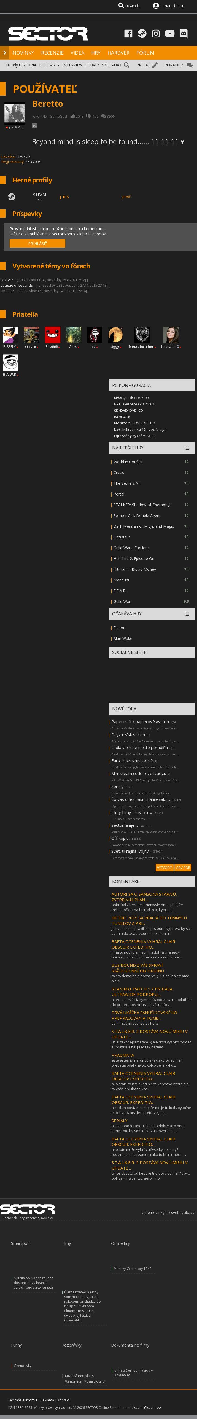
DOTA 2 (7, 279)
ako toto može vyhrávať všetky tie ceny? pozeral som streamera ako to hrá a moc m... (149, 1152)
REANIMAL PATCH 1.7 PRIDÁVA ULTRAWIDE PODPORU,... (142, 991)
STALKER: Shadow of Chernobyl (142, 504)
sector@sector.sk (147, 1407)
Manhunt (121, 580)
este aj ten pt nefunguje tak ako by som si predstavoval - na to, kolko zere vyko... (146, 1063)
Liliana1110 (170, 346)
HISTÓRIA (27, 65)
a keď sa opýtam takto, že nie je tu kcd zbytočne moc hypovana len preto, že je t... (151, 1110)
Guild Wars (123, 601)
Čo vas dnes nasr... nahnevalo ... (140, 799)
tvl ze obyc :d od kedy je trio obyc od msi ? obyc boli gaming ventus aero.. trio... (151, 1176)
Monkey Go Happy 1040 (132, 1268)
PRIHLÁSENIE (174, 6)
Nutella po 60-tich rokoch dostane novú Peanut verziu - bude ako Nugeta (33, 1283)
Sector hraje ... (124, 825)
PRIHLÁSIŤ (37, 243)
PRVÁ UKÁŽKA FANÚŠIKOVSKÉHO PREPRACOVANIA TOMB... (144, 1015)
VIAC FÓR (183, 867)
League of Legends (17, 285)
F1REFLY (9, 346)
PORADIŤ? (173, 65)
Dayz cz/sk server (128, 734)
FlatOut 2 (122, 537)
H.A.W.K (9, 374)
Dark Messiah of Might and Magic (144, 526)
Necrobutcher (141, 346)
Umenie (7, 290)
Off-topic (119, 838)
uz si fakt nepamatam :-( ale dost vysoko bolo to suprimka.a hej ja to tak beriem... (151, 1044)
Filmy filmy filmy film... (131, 812)
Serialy (117, 786)
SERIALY (120, 1120)
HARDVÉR (118, 52)
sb (93, 346)
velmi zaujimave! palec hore (135, 1023)
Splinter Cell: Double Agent (137, 515)
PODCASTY (49, 65)
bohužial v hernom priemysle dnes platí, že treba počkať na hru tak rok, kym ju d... (147, 907)
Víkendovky (22, 1365)
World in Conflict (128, 461)
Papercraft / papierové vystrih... (141, 721)
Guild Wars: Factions (132, 547)
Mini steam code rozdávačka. (138, 773)
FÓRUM (145, 52)
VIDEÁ (77, 52)
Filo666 (51, 346)
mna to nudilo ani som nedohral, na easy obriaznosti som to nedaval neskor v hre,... (147, 955)
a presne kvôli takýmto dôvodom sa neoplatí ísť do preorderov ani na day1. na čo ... (151, 1002)
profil (126, 196)
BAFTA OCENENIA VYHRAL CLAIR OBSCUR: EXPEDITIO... (143, 944)
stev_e (30, 346)
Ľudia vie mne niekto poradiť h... (140, 747)
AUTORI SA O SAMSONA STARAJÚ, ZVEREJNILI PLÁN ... (144, 896)
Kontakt (63, 1400)
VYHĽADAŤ (112, 65)
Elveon (119, 627)
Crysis (119, 472)
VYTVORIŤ (164, 867)
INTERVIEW (72, 65)
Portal (119, 494)
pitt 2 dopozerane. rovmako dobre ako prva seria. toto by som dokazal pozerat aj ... (148, 1128)
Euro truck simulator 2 (132, 760)
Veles (73, 346)
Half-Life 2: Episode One (135, 558)
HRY (96, 52)
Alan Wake (123, 638)
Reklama (47, 1400)
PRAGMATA (123, 1055)
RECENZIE (52, 52)
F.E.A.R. (120, 590)
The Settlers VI (126, 483)
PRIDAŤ (143, 65)
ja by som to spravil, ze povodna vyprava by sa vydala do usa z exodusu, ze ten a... (151, 931)
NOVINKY (23, 52)
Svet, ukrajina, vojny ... (131, 851)
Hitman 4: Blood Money (135, 569)
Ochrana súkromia (22, 1400)
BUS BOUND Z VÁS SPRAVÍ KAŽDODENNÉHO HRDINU (138, 967)
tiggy (114, 346)
